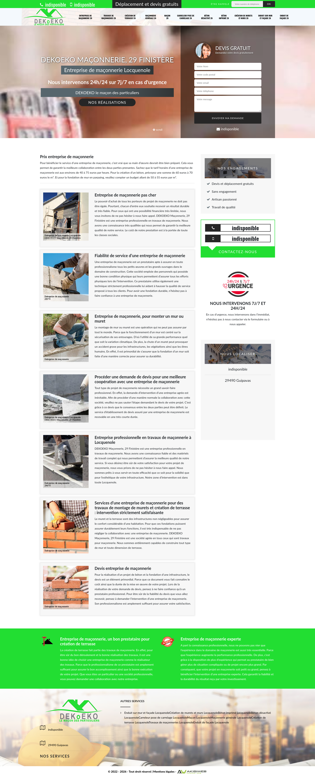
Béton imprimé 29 (224, 17)
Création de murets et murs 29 (244, 17)
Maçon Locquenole (199, 717)
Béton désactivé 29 (207, 17)
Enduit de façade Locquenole (211, 722)
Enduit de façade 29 (284, 17)
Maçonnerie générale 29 (150, 17)
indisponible (53, 4)
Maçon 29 (167, 17)
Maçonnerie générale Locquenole (231, 717)
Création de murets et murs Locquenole (193, 712)
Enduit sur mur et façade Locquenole (146, 712)
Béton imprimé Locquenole (234, 712)
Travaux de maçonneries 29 (108, 17)
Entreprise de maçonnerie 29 (85, 17)
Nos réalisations (107, 102)
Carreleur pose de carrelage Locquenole (163, 717)
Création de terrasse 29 (130, 17)
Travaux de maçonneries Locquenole (171, 722)
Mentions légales (163, 771)
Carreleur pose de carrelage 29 (185, 17)
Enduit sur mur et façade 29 (265, 17)
